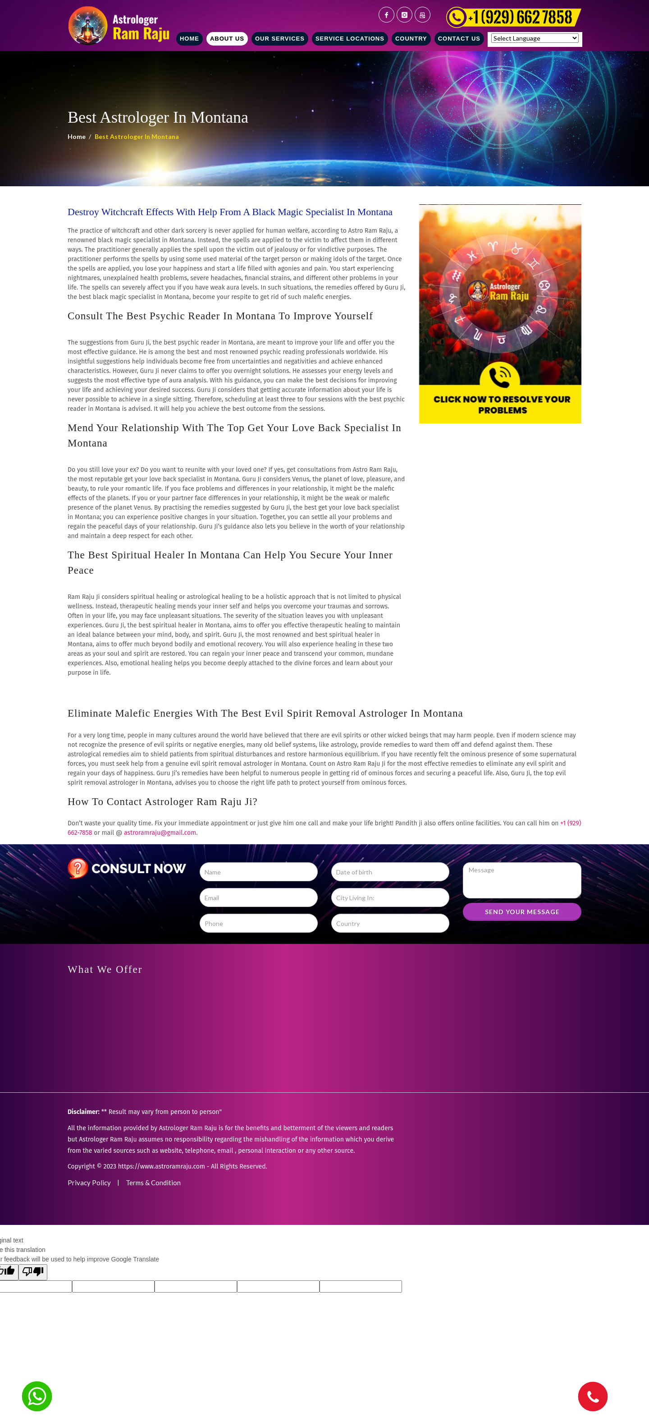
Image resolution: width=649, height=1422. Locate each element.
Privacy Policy (89, 1182)
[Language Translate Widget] (535, 38)
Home (77, 136)
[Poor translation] (32, 1272)
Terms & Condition (153, 1182)
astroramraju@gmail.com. (161, 833)
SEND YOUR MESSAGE (522, 912)
